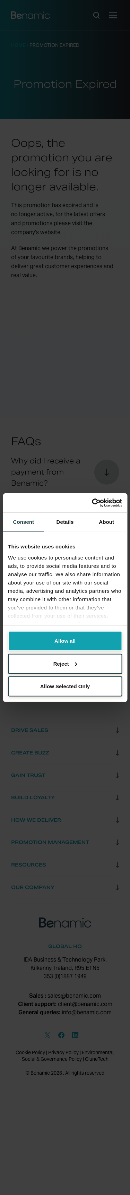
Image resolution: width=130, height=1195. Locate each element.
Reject (65, 663)
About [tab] (106, 522)
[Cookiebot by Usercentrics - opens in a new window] (92, 502)
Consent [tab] (23, 522)
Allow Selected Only (65, 686)
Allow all (65, 641)
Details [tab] (65, 522)
